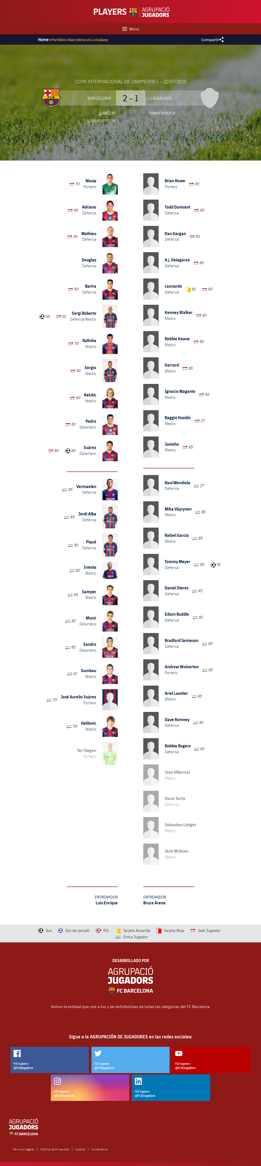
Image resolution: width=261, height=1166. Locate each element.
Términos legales (23, 1149)
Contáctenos (99, 1149)
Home (43, 39)
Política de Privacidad (55, 1149)
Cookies (80, 1149)
